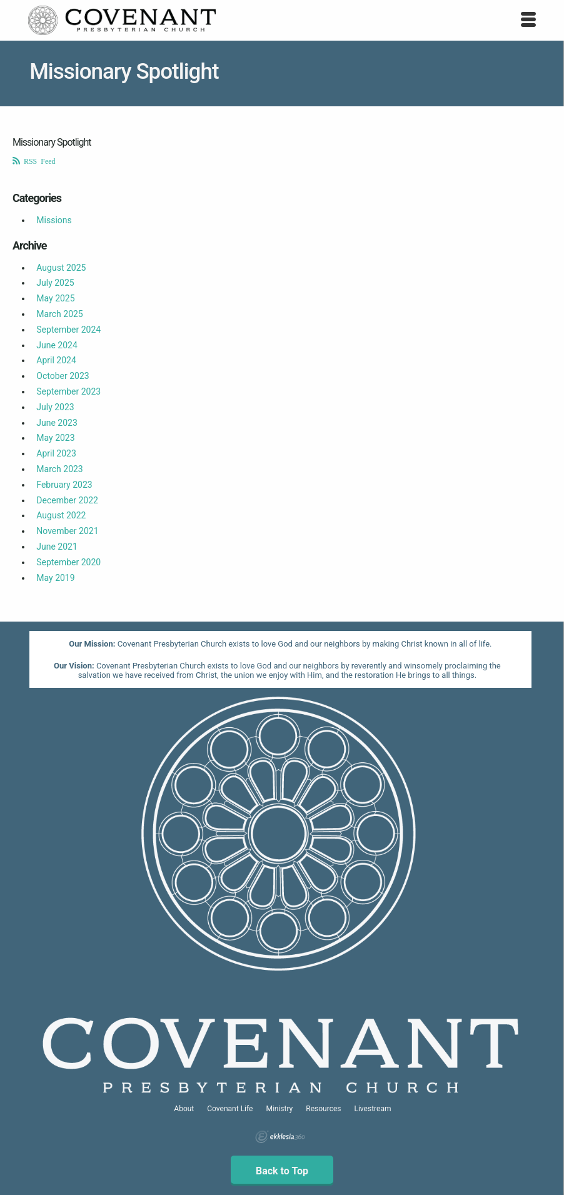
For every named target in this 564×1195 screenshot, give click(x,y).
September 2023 (68, 391)
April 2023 (56, 453)
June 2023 (57, 423)
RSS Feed (38, 160)
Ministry (279, 1108)
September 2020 (68, 562)
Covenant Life (230, 1108)
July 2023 (55, 407)
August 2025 (61, 268)
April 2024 (56, 360)
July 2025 (55, 283)
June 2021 (57, 547)
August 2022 (61, 515)
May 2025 (55, 298)
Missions (53, 220)
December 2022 (67, 500)
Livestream (372, 1108)
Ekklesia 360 (280, 1137)
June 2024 (57, 345)
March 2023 (59, 469)
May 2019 (55, 578)
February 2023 (64, 485)
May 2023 (55, 438)
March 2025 (59, 314)
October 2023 (62, 376)
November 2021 (67, 531)
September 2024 (68, 330)
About (184, 1108)
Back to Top (282, 1171)
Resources (323, 1108)
